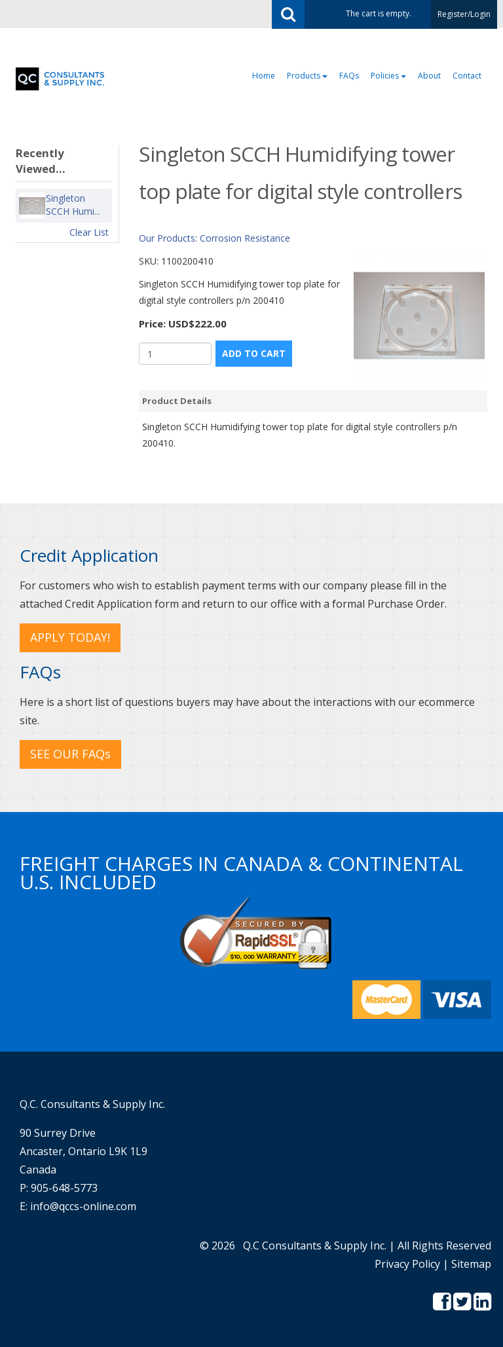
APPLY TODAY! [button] (70, 637)
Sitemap (471, 1264)
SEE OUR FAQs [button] (70, 754)
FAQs (349, 75)
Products (307, 75)
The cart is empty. (378, 13)
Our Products (167, 238)
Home (263, 75)
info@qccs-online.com (83, 1206)
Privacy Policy (407, 1264)
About (429, 75)
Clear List (89, 232)
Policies (388, 75)
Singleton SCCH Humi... (73, 205)
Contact (467, 75)
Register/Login (464, 14)
